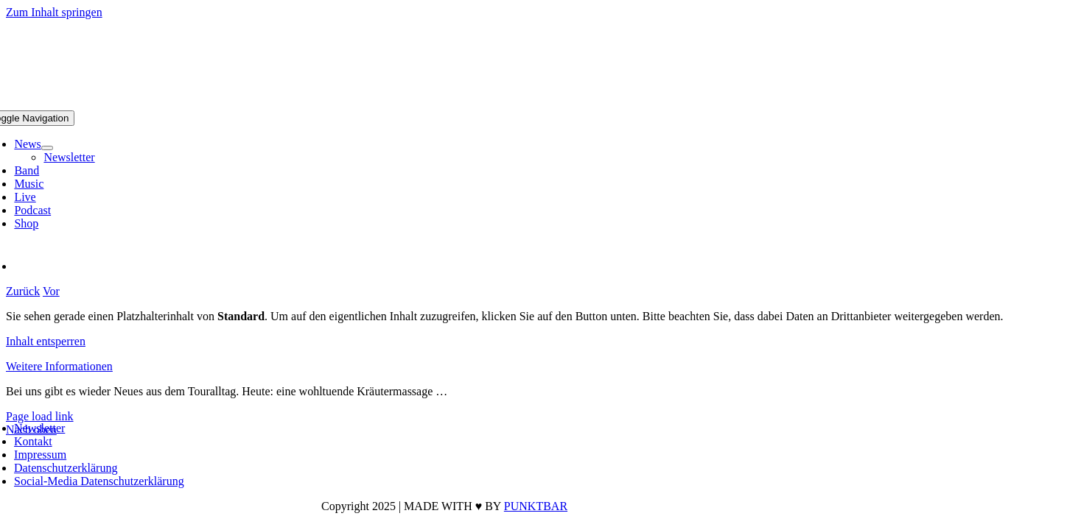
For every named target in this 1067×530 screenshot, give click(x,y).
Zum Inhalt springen (54, 12)
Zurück (23, 291)
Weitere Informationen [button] (59, 366)
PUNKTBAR (535, 506)
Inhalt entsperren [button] (45, 341)
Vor (51, 291)
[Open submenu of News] (47, 148)
